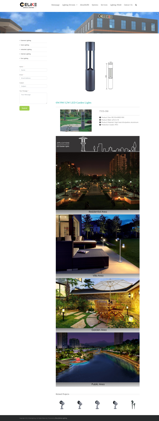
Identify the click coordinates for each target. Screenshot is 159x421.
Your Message (23, 91)
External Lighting (26, 40)
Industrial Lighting (26, 49)
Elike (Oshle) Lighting (61, 418)
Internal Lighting (26, 54)
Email (21, 75)
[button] (136, 4)
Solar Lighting (25, 45)
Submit (24, 108)
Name (21, 67)
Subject (21, 83)
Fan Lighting (24, 58)
